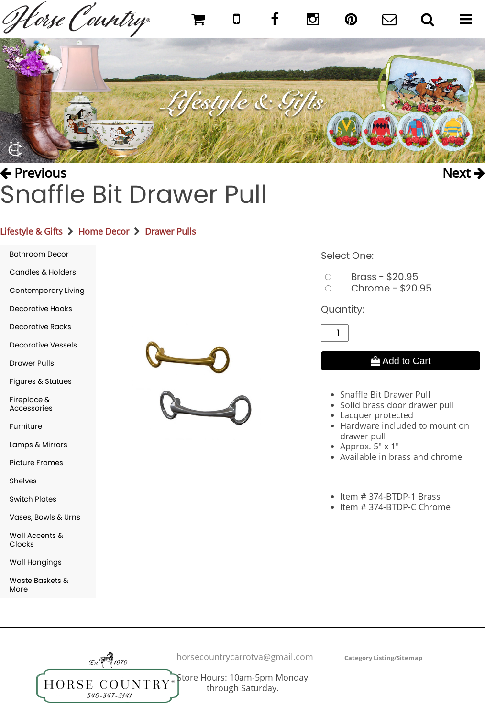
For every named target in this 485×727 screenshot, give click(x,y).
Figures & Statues (41, 381)
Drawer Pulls (170, 231)
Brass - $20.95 (370, 276)
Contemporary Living (47, 290)
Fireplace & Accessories (31, 403)
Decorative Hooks (41, 308)
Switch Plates (33, 499)
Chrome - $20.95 (376, 288)
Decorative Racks (40, 327)
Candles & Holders (43, 272)
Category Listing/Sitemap (383, 657)
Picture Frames (36, 463)
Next (463, 172)
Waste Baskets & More (39, 584)
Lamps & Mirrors (38, 444)
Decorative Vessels (43, 345)
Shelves (23, 481)
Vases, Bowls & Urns (45, 517)
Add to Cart (401, 361)
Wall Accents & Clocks (36, 539)
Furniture (26, 426)
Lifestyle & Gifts (31, 231)
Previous (33, 172)
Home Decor (103, 231)
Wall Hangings (36, 562)
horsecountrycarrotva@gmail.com (244, 656)
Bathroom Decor (39, 254)
